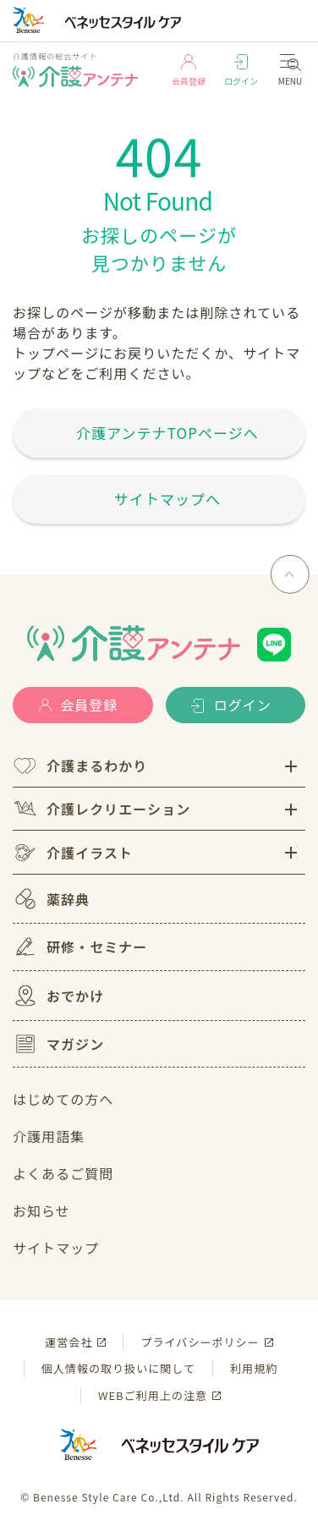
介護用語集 (49, 1136)
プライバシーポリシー (199, 1342)
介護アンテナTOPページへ (167, 432)
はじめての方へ (63, 1099)
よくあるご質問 (63, 1173)
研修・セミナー (80, 946)
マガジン (58, 1044)
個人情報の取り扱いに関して (118, 1368)
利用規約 (253, 1368)
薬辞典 (51, 898)
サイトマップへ (167, 498)
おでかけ (58, 995)
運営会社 (68, 1342)
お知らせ (41, 1210)
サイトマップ (56, 1248)
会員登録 (189, 70)
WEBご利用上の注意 (152, 1395)
